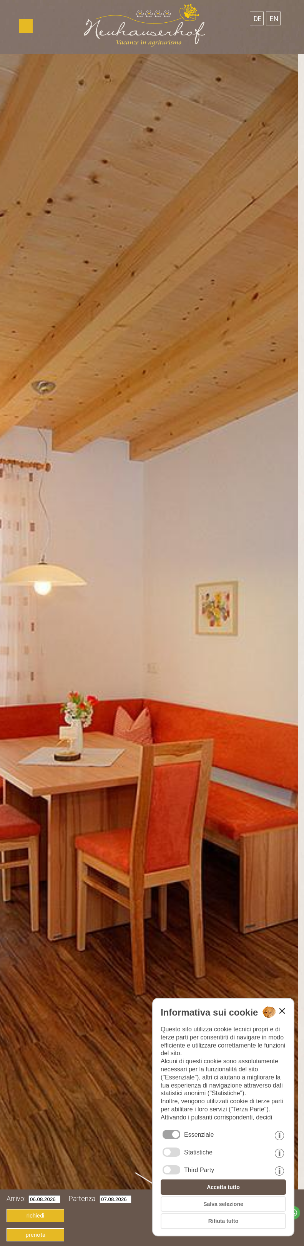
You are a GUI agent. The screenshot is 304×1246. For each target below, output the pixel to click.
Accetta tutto (223, 1187)
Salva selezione (223, 1204)
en (274, 19)
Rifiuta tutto (223, 1221)
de (258, 19)
